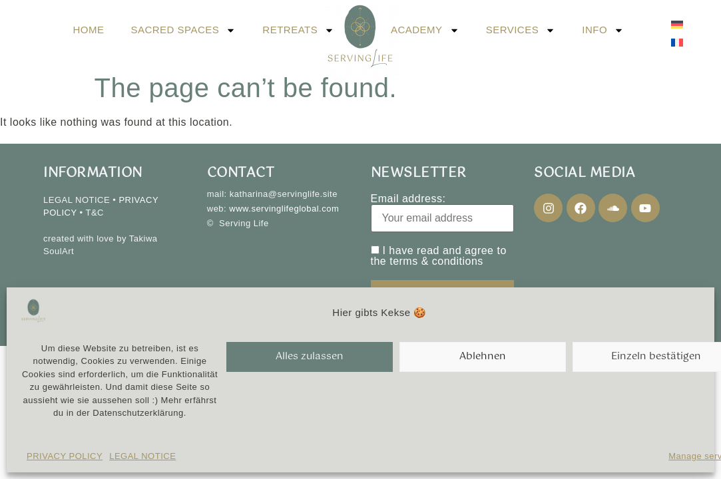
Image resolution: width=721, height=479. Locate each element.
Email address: (443, 213)
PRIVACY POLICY (65, 456)
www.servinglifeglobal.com (284, 209)
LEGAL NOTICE (142, 456)
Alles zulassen (310, 356)
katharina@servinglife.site (284, 194)
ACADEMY (425, 30)
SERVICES (521, 30)
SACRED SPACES (183, 30)
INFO (603, 30)
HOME (88, 29)
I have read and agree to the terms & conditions (439, 256)
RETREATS (298, 30)
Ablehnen (482, 356)
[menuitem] (677, 24)
